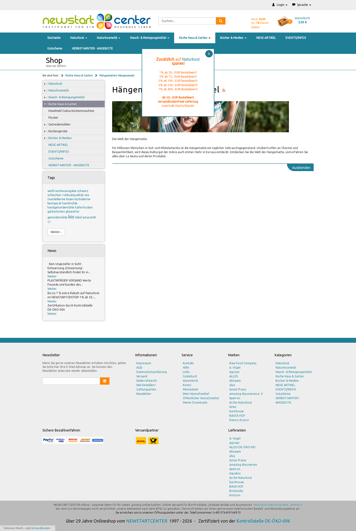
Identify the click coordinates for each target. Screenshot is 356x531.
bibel (79, 217)
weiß (50, 190)
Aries (232, 406)
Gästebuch (190, 376)
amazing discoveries (243, 464)
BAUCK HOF (237, 415)
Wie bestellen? (146, 385)
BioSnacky (236, 490)
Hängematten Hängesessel (116, 75)
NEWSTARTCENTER (146, 521)
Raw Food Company (242, 363)
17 (49, 222)
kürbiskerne (82, 199)
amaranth (89, 217)
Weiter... (56, 231)
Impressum (143, 363)
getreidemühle (57, 217)
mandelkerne (56, 199)
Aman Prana (237, 389)
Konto (187, 385)
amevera (296, 504)
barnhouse (236, 411)
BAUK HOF (236, 486)
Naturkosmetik (108, 37)
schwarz (82, 190)
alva (232, 385)
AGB (139, 367)
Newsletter (143, 393)
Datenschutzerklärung (151, 371)
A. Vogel (234, 367)
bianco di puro (239, 420)
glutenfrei (72, 211)
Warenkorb (190, 380)
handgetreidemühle (61, 207)
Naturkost (78, 37)
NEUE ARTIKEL (266, 37)
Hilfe (186, 367)
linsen (70, 199)
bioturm (234, 495)
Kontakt (188, 363)
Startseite (54, 37)
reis (86, 195)
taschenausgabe (65, 190)
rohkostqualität (73, 195)
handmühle (69, 203)
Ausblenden (301, 168)
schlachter (54, 195)
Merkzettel (190, 389)
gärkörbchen (56, 211)
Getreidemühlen (57, 124)
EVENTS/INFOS (296, 37)
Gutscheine (54, 48)
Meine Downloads (195, 402)
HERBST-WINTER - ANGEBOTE (92, 48)
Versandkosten (40, 528)
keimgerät (54, 203)
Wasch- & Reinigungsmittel (149, 37)
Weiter (52, 276)
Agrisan (234, 371)
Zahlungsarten (146, 389)
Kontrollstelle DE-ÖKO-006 (263, 521)
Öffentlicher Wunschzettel (201, 398)
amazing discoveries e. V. (246, 393)
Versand (141, 376)
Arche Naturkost (240, 402)
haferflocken (84, 207)
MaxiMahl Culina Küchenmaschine (69, 111)
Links (186, 371)
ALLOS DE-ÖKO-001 (242, 447)
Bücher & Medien (233, 37)
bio (71, 216)
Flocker (51, 117)
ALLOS (233, 376)
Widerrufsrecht (146, 380)
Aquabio (235, 473)
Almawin (235, 380)
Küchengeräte (56, 131)
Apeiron (234, 398)
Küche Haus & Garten (194, 37)
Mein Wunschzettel (196, 393)
